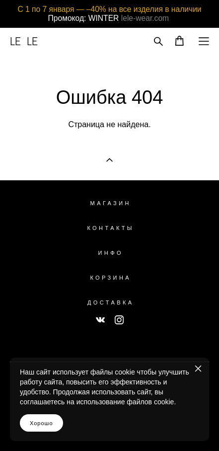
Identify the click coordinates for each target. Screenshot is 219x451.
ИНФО (110, 253)
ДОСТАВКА (110, 302)
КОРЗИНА (110, 278)
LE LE (24, 41)
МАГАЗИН (110, 203)
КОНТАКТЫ (110, 228)
